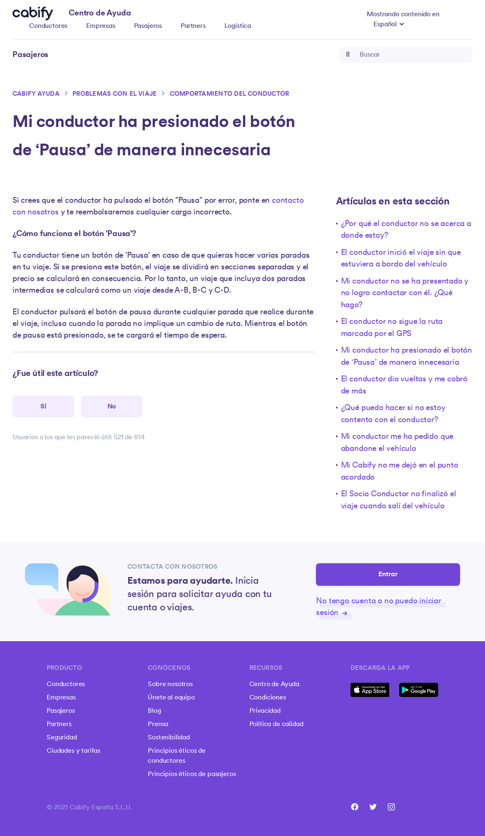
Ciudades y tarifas (73, 751)
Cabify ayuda (36, 94)
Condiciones (267, 697)
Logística (237, 26)
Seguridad (62, 737)
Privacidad (265, 711)
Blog (154, 711)
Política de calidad (276, 724)
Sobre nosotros (170, 684)
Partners (193, 26)
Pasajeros (148, 26)
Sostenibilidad (169, 737)
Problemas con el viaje (114, 94)
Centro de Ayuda (274, 684)
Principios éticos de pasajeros (192, 774)
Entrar (388, 575)
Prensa (158, 724)
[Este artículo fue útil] (43, 407)
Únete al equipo (171, 697)
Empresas (100, 26)
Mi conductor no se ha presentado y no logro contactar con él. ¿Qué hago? (405, 293)
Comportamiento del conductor (229, 94)
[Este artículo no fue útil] (111, 407)
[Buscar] (406, 55)
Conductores (48, 26)
